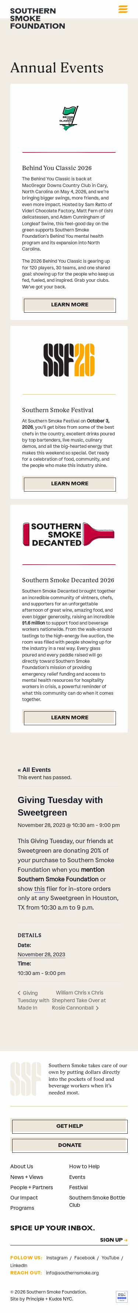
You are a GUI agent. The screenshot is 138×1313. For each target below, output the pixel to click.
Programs (22, 1208)
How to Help (84, 1166)
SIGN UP (111, 1240)
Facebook (85, 1257)
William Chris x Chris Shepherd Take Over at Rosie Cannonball (79, 1000)
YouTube (111, 1257)
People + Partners (31, 1187)
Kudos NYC (60, 1299)
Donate (69, 1145)
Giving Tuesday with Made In (33, 1000)
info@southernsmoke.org (72, 1273)
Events (77, 1177)
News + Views (26, 1177)
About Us (21, 1166)
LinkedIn (18, 1265)
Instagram (57, 1257)
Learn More (69, 305)
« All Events (34, 770)
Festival (78, 1187)
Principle (35, 1299)
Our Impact (24, 1198)
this (39, 888)
